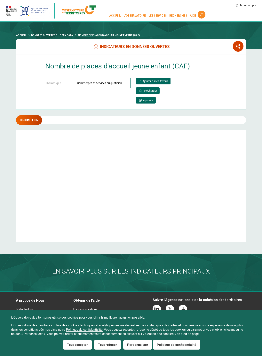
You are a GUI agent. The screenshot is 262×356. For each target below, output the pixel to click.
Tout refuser (107, 345)
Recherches (178, 15)
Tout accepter (77, 345)
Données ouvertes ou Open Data (52, 35)
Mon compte (248, 5)
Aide (193, 15)
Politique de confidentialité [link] (176, 345)
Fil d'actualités (24, 309)
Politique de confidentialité (84, 329)
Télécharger (149, 90)
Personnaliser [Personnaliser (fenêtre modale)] (137, 345)
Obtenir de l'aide (86, 300)
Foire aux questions (85, 309)
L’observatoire (134, 15)
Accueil (115, 15)
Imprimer (147, 100)
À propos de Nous (30, 300)
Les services (157, 15)
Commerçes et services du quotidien (99, 83)
